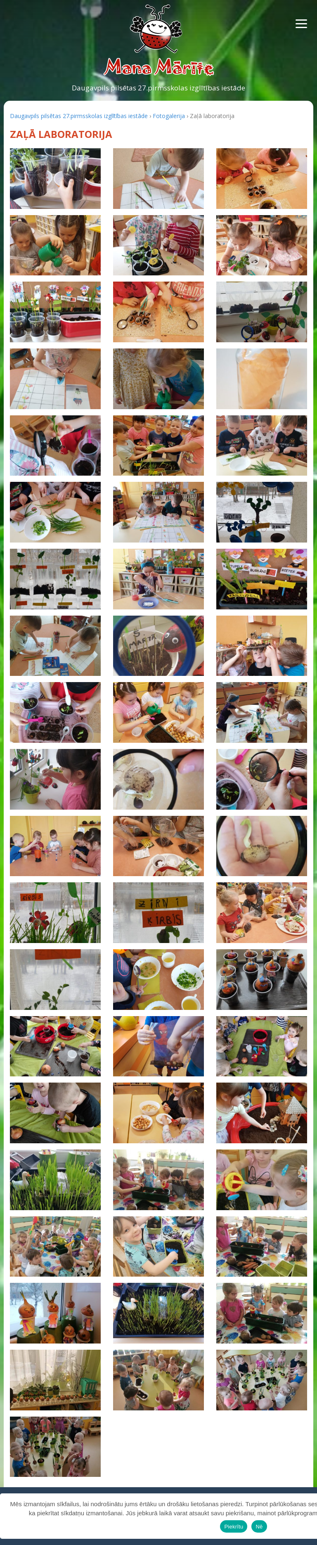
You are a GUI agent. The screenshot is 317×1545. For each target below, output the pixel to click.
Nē (259, 1527)
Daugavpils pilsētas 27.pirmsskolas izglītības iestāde (158, 87)
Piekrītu (233, 1527)
